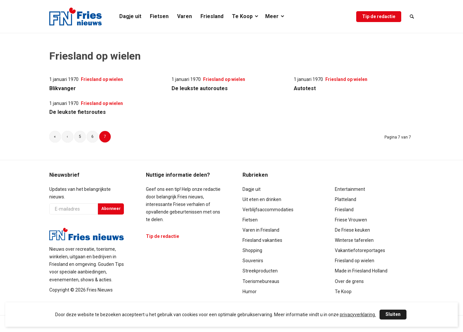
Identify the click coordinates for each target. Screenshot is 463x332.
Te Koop (343, 291)
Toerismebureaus (261, 281)
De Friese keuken (352, 230)
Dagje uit (252, 189)
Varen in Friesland (261, 230)
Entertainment (350, 189)
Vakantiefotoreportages (360, 250)
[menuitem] (130, 16)
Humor (250, 291)
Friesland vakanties (262, 240)
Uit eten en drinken (262, 199)
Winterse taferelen (354, 240)
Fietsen (250, 219)
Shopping (252, 250)
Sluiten (393, 314)
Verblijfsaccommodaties (268, 209)
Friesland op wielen (354, 260)
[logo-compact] (75, 16)
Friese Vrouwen (351, 219)
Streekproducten (260, 270)
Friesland (344, 209)
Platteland (345, 199)
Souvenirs (253, 260)
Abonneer (111, 208)
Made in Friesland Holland (361, 270)
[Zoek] (409, 16)
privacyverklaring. (358, 314)
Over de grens (349, 281)
